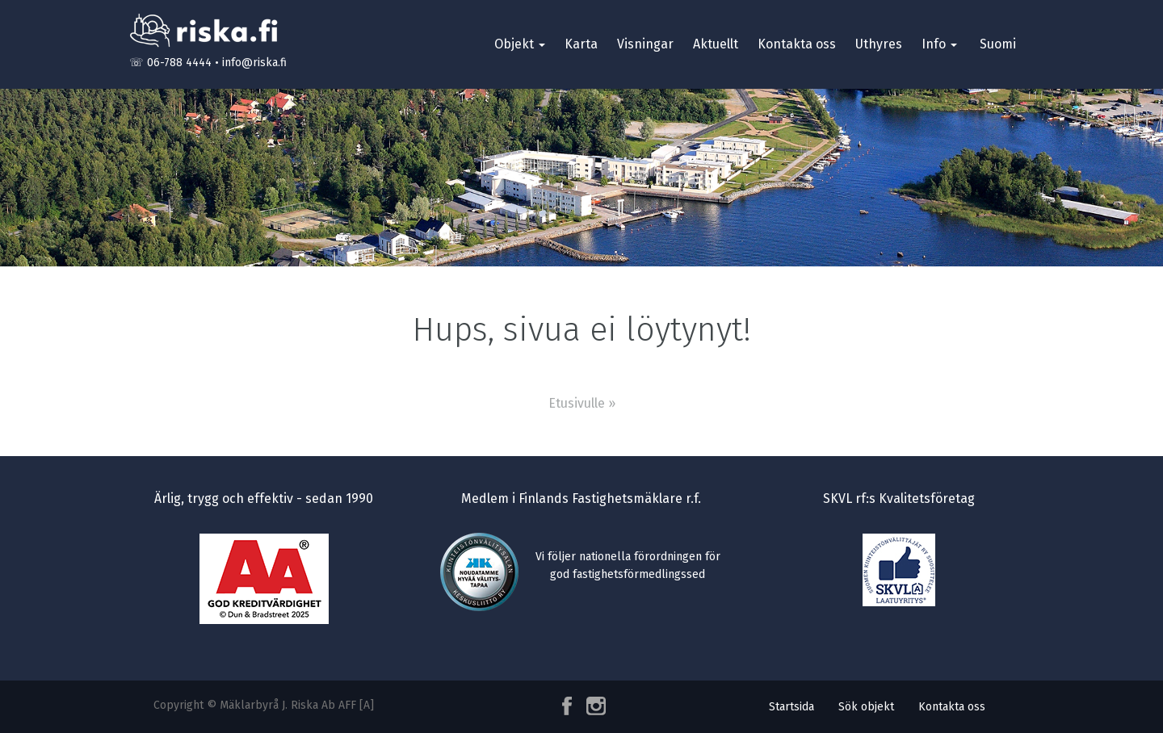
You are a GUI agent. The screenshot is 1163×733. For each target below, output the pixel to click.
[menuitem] (996, 44)
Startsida (791, 707)
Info (939, 44)
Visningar (645, 44)
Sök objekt (866, 707)
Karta (581, 44)
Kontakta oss (797, 44)
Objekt (519, 44)
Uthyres (878, 44)
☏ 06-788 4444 (170, 62)
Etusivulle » (581, 403)
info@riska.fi (254, 62)
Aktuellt (715, 44)
